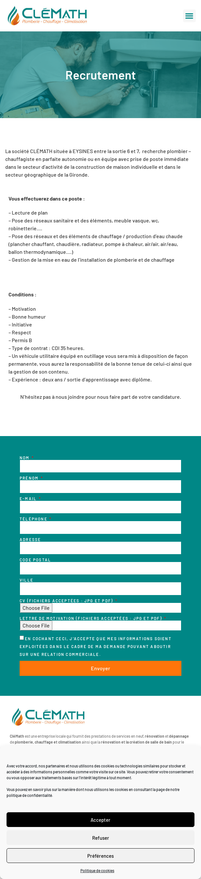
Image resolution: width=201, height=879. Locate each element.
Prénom (30, 478)
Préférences (100, 856)
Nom (25, 458)
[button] (189, 15)
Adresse (30, 539)
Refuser (100, 838)
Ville (26, 580)
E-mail (29, 499)
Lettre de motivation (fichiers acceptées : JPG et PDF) (91, 618)
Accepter (100, 820)
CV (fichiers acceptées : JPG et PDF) (67, 601)
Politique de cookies (97, 870)
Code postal (35, 560)
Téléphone (34, 519)
